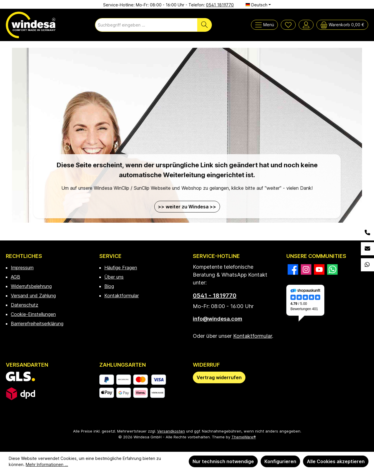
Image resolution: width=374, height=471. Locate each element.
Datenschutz (24, 305)
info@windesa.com (217, 319)
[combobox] (146, 25)
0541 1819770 (220, 4)
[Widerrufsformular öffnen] (219, 377)
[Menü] (264, 25)
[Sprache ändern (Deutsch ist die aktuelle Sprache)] (258, 5)
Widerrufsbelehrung (31, 286)
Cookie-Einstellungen (33, 314)
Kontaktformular (121, 295)
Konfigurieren (280, 461)
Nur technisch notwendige (223, 461)
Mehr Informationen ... (47, 464)
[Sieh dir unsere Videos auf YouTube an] (319, 269)
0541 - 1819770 (214, 295)
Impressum (22, 267)
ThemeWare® (243, 437)
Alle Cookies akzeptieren (336, 461)
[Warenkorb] (342, 25)
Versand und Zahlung (33, 295)
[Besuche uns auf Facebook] (292, 269)
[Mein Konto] (306, 25)
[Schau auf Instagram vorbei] (306, 269)
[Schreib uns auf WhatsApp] (332, 269)
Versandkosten (171, 431)
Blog (109, 286)
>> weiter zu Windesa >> (187, 207)
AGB (15, 277)
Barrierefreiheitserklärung (37, 323)
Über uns (114, 277)
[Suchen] (204, 25)
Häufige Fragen (120, 267)
